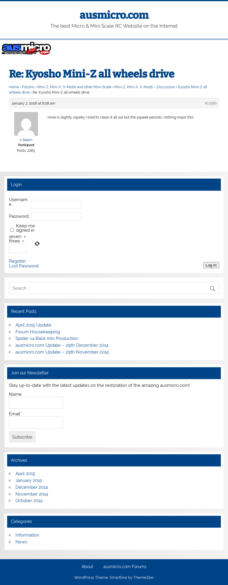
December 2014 (31, 487)
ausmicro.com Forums (124, 567)
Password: (19, 216)
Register (17, 261)
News (21, 542)
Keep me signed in (25, 228)
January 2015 (28, 480)
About (87, 567)
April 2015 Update (33, 325)
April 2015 (25, 473)
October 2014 (28, 500)
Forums (28, 87)
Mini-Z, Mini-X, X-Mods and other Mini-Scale (74, 87)
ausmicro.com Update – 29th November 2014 (62, 352)
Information (27, 535)
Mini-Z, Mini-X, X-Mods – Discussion (144, 87)
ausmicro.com (114, 15)
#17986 (211, 103)
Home (14, 87)
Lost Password (24, 266)
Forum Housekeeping (37, 332)
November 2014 (31, 494)
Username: (18, 202)
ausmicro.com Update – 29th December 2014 (61, 345)
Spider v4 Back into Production (46, 338)
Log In (211, 265)
